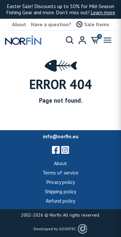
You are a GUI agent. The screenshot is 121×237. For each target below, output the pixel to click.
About (19, 24)
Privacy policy (60, 182)
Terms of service (60, 172)
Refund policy (60, 201)
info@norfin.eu (60, 136)
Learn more (103, 12)
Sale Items (92, 24)
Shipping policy (60, 191)
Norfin (56, 215)
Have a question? (51, 24)
